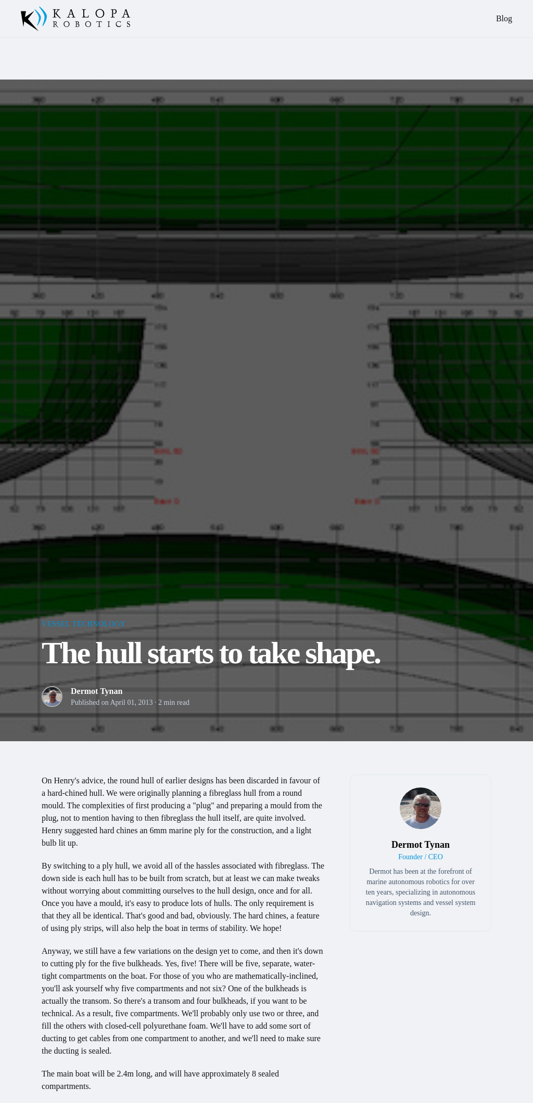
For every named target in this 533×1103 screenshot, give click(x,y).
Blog (504, 18)
